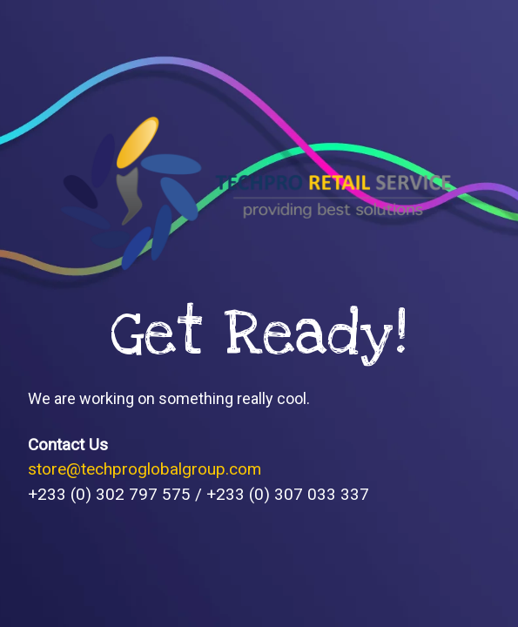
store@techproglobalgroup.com (144, 469)
